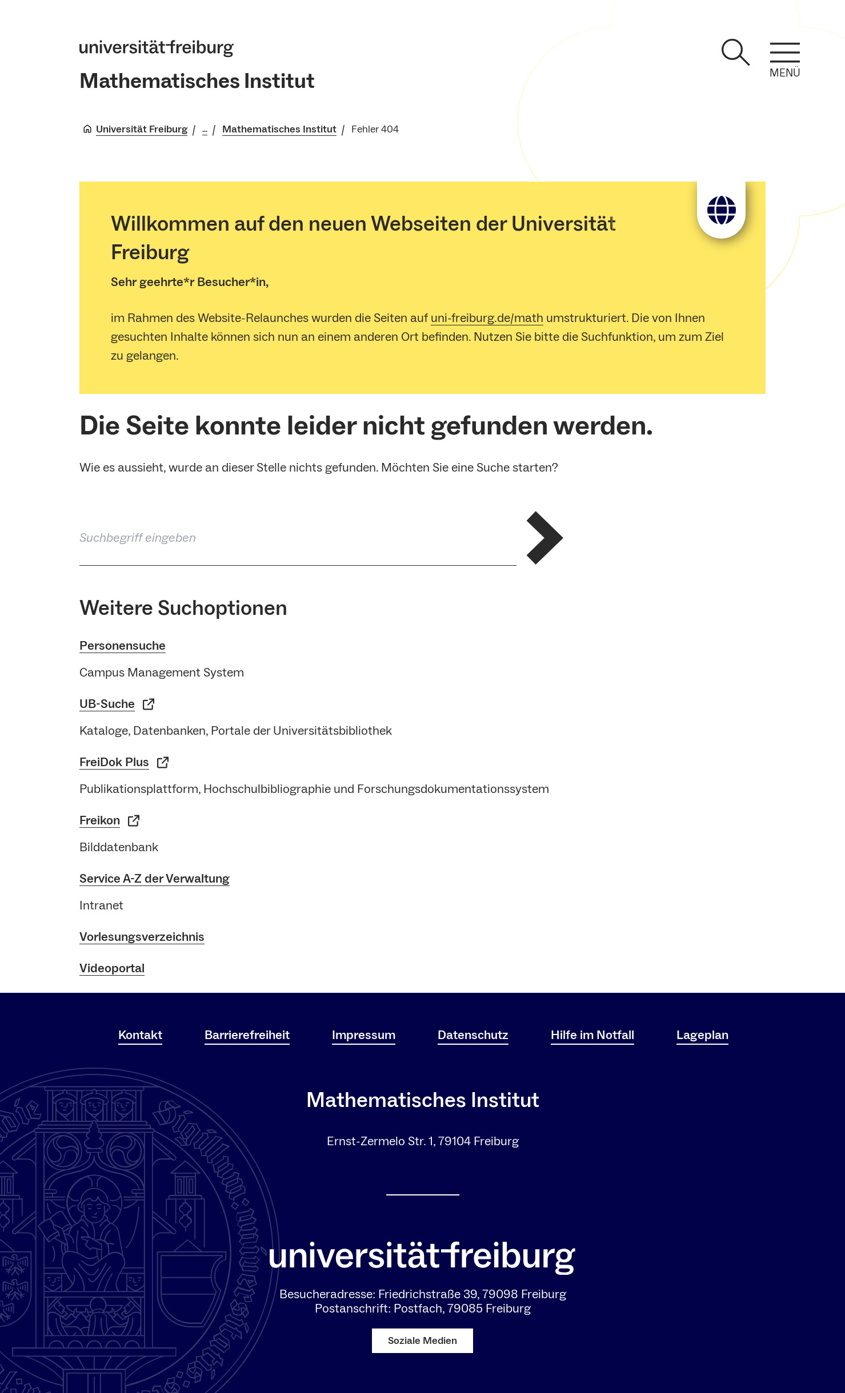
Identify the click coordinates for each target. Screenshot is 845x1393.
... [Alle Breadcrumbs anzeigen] (204, 129)
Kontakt (140, 1035)
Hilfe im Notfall (592, 1035)
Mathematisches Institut (197, 81)
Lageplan (702, 1035)
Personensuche (122, 646)
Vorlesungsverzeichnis (142, 937)
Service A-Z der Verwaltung (154, 879)
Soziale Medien (422, 1340)
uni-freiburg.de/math (487, 318)
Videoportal (112, 968)
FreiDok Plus (124, 762)
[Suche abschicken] (545, 537)
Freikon (109, 820)
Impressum (363, 1035)
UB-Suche (116, 704)
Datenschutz (473, 1035)
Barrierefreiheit (247, 1035)
